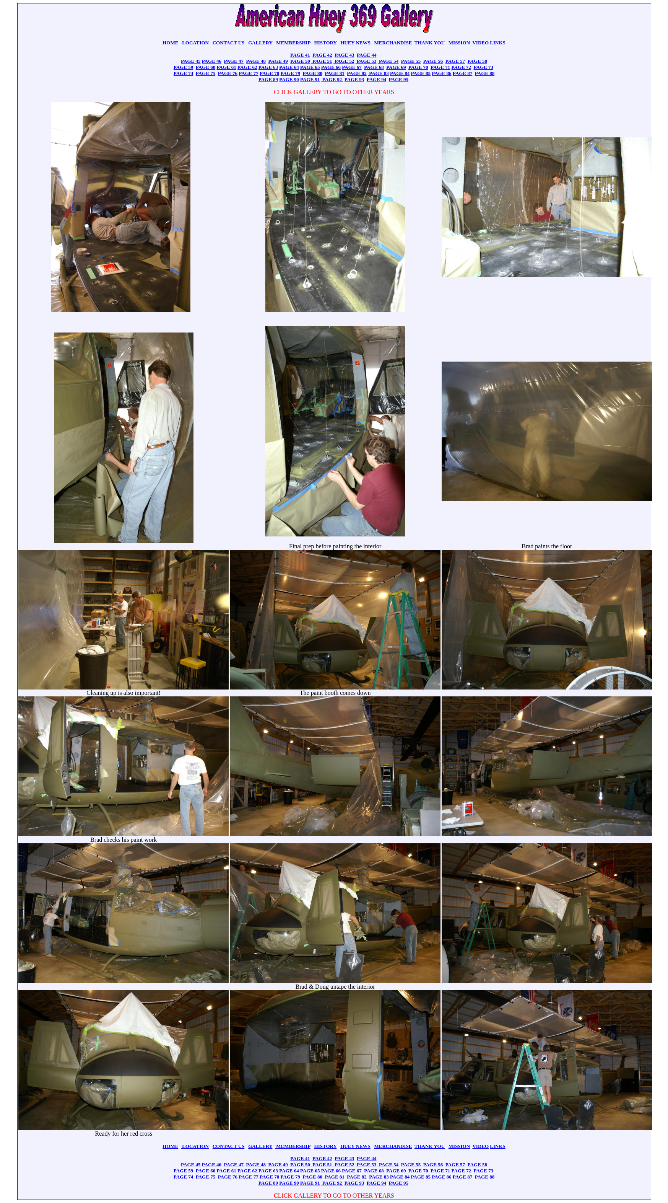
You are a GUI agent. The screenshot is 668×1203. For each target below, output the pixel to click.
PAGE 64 (289, 67)
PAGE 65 (310, 67)
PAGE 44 (366, 55)
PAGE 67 (351, 67)
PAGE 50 (300, 61)
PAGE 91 (310, 79)
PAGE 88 (484, 73)
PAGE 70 (418, 67)
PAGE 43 (344, 55)
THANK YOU (429, 43)
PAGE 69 (396, 67)
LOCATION (195, 43)
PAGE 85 (421, 73)
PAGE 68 (374, 67)
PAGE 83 (378, 73)
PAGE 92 (332, 79)
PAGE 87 (462, 73)
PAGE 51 (321, 61)
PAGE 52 (343, 61)
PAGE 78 (269, 73)
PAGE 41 (300, 55)
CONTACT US (229, 43)
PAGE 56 (433, 61)
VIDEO (480, 43)
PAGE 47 (234, 61)
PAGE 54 (388, 61)
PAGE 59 (183, 67)
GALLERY (260, 43)
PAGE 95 (398, 79)
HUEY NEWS (355, 43)
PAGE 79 (290, 73)
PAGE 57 (455, 61)
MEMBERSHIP (292, 43)
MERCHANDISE (393, 43)
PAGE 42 (322, 55)
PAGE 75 (205, 73)
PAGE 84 (400, 73)
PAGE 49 (278, 61)
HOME (170, 43)
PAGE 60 (205, 67)
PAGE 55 (411, 61)
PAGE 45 (190, 61)
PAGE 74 (183, 73)
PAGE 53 (366, 61)
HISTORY (325, 43)
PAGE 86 (441, 73)
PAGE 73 (483, 67)
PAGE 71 (440, 67)
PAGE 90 (289, 79)
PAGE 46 (211, 61)
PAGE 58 (477, 61)
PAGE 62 (247, 67)
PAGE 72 (461, 67)
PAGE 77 (248, 73)
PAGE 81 (334, 73)
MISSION (459, 43)
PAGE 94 (376, 79)
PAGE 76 (227, 73)
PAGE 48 (256, 61)
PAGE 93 (354, 79)
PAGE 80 (312, 73)
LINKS (497, 43)
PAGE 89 (268, 79)
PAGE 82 (356, 73)
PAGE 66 (331, 67)
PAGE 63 (268, 67)
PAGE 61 (226, 67)
